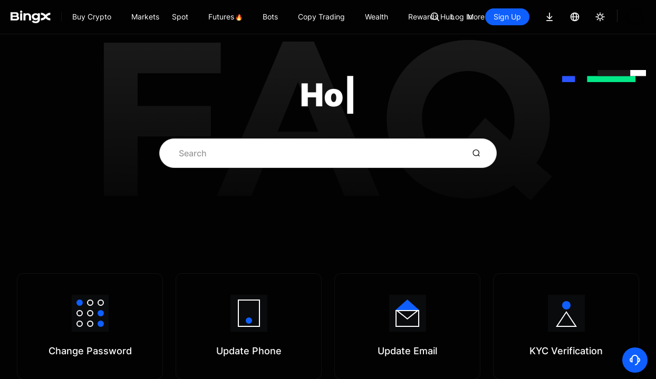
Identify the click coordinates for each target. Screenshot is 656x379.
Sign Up (543, 16)
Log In (497, 16)
